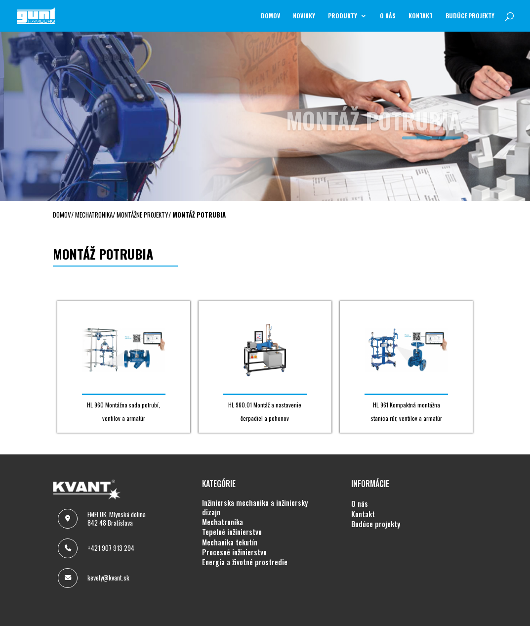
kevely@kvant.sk (108, 577)
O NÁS (388, 16)
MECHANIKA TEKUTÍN (229, 542)
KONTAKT (420, 16)
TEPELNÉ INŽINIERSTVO (232, 532)
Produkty (342, 16)
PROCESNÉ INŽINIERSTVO (234, 552)
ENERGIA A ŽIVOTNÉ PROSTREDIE (244, 562)
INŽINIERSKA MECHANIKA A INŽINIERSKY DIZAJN (255, 507)
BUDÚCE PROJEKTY (470, 16)
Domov (270, 16)
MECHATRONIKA (222, 522)
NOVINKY (304, 16)
